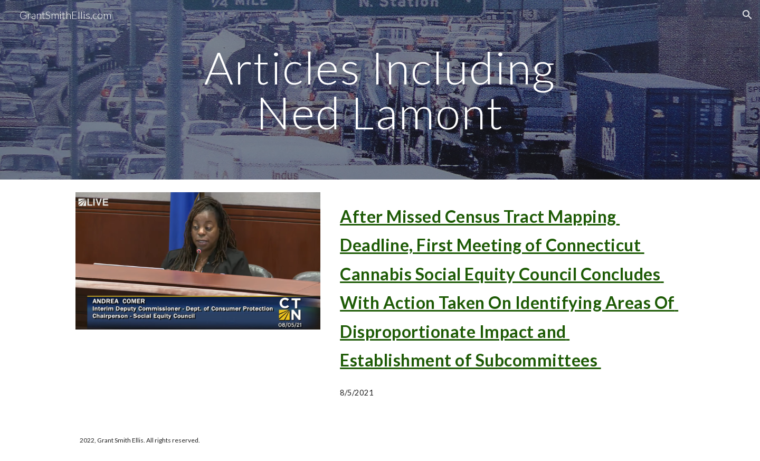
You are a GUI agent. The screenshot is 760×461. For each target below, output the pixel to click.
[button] (747, 14)
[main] (380, 90)
